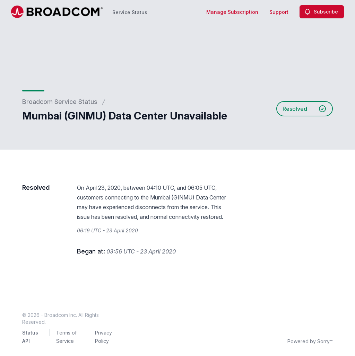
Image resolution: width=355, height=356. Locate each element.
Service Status (129, 12)
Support (278, 12)
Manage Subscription (232, 12)
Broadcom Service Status (59, 101)
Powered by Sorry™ (310, 341)
